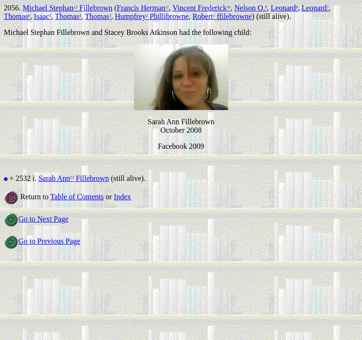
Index (122, 197)
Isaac (42, 16)
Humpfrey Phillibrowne (152, 16)
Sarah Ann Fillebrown (73, 178)
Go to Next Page (36, 219)
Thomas (17, 16)
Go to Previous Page (42, 241)
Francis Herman (143, 8)
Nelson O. (250, 8)
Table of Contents (77, 197)
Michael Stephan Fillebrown (68, 8)
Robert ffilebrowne (222, 16)
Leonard (284, 8)
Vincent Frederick (201, 8)
